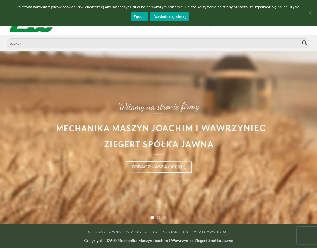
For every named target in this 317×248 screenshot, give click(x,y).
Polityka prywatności (206, 232)
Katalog (132, 232)
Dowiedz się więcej (169, 16)
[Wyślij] (304, 43)
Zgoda (139, 16)
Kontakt (171, 232)
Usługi (152, 232)
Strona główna (104, 232)
